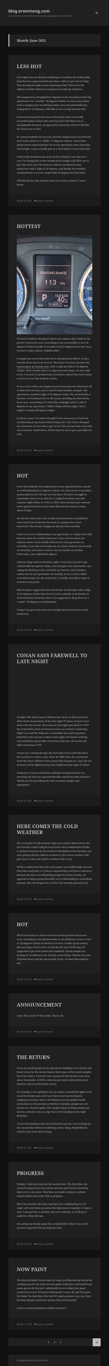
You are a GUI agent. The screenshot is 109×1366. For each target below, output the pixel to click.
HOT (22, 475)
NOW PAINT (32, 1269)
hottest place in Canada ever (33, 366)
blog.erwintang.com (29, 11)
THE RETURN (33, 1057)
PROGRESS (30, 1173)
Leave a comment (45, 200)
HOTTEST (29, 226)
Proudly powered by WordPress (32, 1360)
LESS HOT (29, 66)
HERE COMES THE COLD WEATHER (47, 829)
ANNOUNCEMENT (39, 1004)
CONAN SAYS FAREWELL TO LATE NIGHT (52, 658)
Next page (97, 1342)
